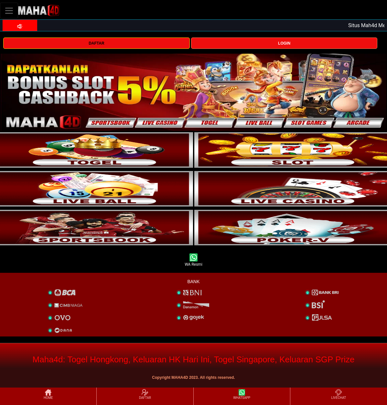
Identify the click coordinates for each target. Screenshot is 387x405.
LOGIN (284, 43)
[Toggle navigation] (9, 10)
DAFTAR (96, 43)
